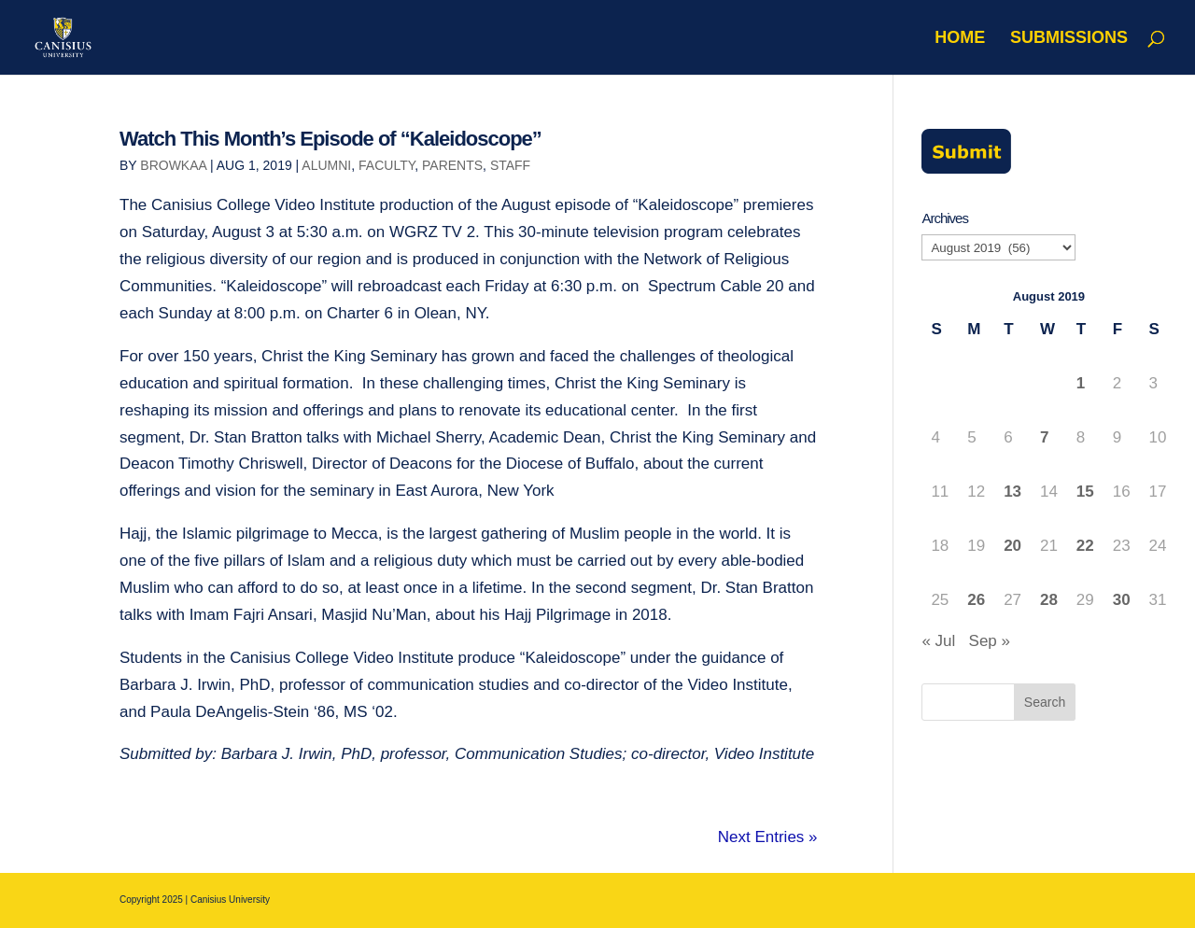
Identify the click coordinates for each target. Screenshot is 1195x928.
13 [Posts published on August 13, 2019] (1012, 491)
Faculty (386, 165)
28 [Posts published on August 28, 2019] (1049, 600)
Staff (510, 165)
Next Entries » (768, 837)
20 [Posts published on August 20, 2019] (1012, 546)
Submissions (1069, 39)
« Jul (938, 641)
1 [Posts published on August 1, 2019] (1080, 383)
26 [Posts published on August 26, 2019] (976, 600)
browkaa (173, 165)
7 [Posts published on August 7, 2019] (1044, 437)
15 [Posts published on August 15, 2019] (1085, 491)
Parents (452, 165)
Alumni (326, 165)
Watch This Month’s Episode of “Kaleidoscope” (330, 138)
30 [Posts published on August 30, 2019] (1122, 600)
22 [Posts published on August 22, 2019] (1085, 546)
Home (960, 39)
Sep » (989, 641)
